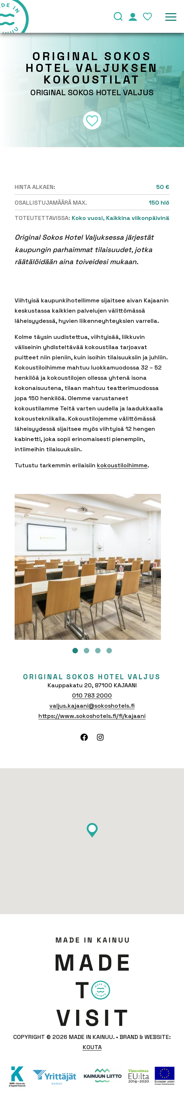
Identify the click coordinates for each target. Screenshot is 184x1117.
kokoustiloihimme (122, 465)
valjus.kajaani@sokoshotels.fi (92, 706)
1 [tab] (75, 650)
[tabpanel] (92, 567)
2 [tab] (86, 650)
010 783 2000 (92, 695)
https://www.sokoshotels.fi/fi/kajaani (92, 716)
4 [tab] (109, 650)
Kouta (92, 1047)
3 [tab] (98, 650)
